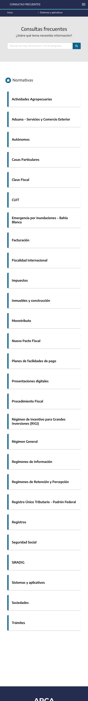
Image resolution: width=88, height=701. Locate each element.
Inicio (10, 12)
